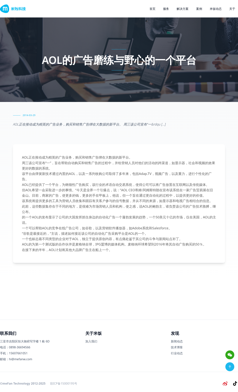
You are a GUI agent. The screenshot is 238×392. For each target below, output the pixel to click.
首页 (152, 9)
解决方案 (183, 9)
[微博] (225, 383)
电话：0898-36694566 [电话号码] (15, 347)
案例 (199, 9)
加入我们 (91, 341)
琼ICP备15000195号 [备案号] (63, 383)
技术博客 (177, 347)
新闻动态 (177, 341)
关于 (232, 9)
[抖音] (235, 383)
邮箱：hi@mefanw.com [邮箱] (16, 359)
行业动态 (177, 353)
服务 (166, 9)
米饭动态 (216, 9)
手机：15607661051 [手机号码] (14, 353)
